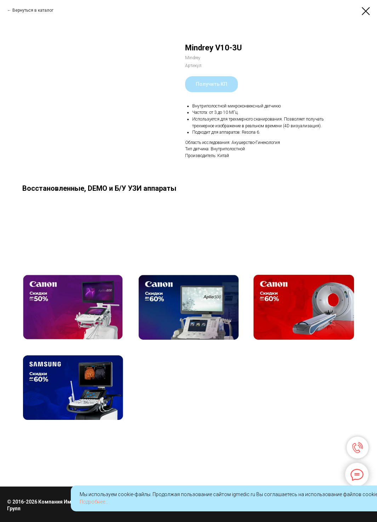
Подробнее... (94, 502)
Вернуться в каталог (32, 10)
